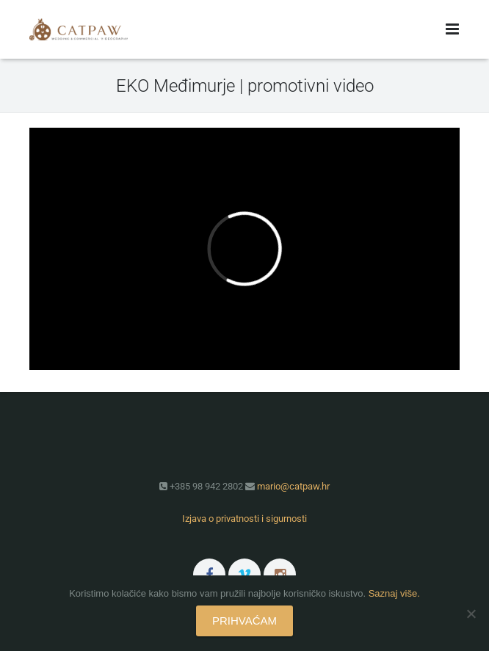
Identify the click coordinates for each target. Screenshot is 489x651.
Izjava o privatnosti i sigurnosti (244, 518)
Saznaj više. (394, 593)
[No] (470, 613)
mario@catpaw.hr (293, 486)
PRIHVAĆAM (244, 620)
